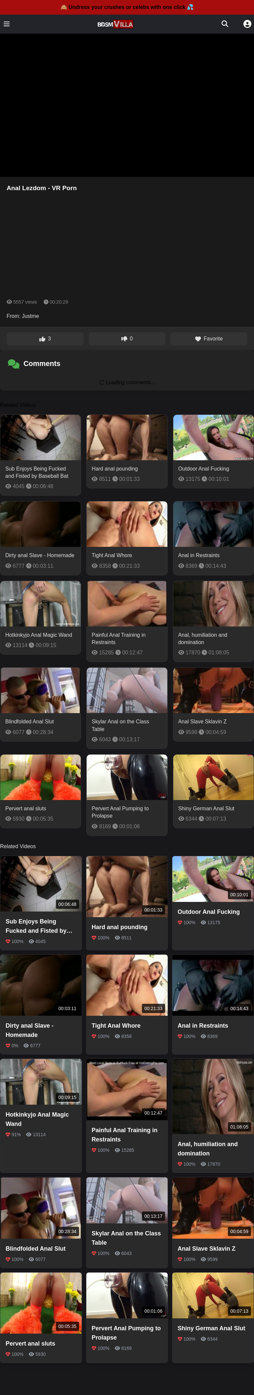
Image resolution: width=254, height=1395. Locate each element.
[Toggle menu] (7, 24)
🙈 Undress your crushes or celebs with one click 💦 (127, 7)
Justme (30, 316)
